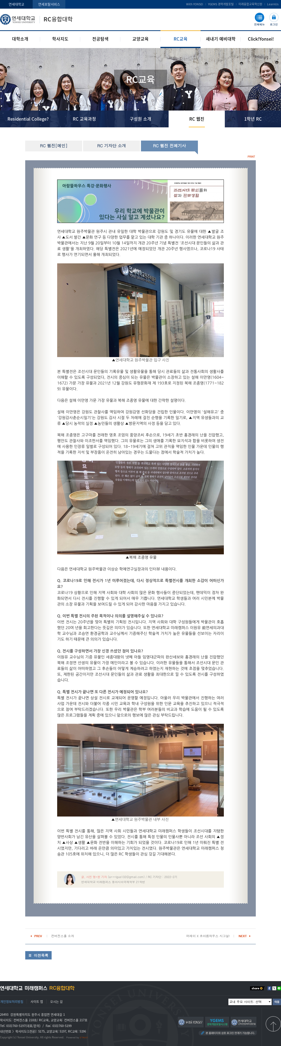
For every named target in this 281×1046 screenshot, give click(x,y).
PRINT (251, 156)
